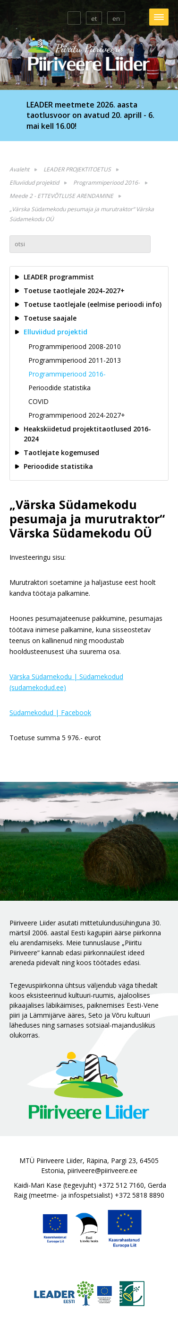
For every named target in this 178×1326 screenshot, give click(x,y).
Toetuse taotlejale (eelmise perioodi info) (92, 304)
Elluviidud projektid (34, 183)
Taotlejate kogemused (61, 452)
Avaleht (19, 169)
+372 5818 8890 (139, 1195)
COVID (38, 401)
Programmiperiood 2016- (106, 183)
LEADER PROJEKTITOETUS (77, 169)
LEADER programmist (59, 276)
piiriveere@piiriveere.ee (102, 1170)
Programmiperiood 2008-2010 (74, 346)
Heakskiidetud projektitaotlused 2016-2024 (87, 433)
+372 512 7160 (121, 1185)
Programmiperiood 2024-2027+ (76, 415)
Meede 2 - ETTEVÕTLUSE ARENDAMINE (61, 196)
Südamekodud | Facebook (50, 712)
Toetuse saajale (50, 318)
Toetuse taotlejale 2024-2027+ (74, 290)
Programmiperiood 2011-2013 (74, 360)
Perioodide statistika (59, 387)
